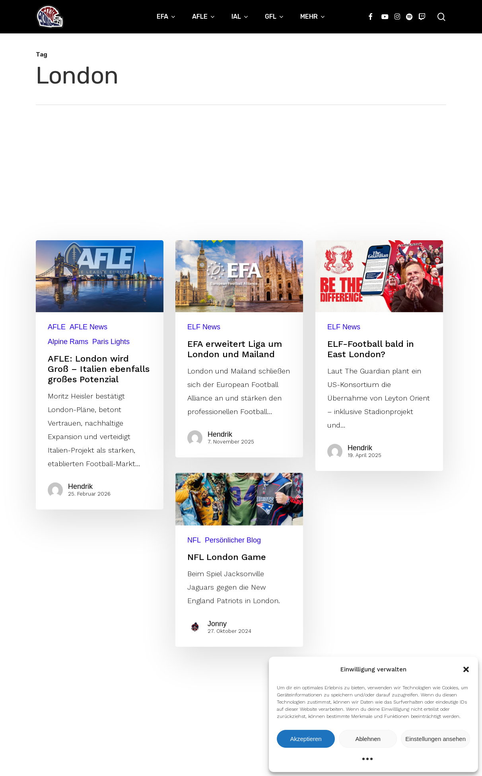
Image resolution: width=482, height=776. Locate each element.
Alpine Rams (68, 342)
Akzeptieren (305, 738)
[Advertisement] (241, 164)
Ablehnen (367, 738)
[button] (466, 669)
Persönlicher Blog (233, 617)
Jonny (219, 692)
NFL (194, 617)
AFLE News (88, 327)
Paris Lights (111, 342)
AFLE (57, 327)
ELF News (203, 327)
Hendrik (80, 486)
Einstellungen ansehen (435, 738)
